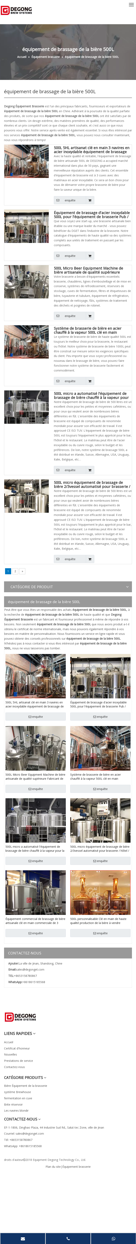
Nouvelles (10, 1054)
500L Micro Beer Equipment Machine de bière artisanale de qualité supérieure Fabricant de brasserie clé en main (88, 270)
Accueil (8, 1042)
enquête (64, 200)
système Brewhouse (17, 1092)
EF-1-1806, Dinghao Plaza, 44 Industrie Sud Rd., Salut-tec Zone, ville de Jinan (54, 1127)
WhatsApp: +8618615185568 (23, 1146)
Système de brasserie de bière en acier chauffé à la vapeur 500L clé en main (87, 330)
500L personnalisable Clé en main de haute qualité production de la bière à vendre (98, 921)
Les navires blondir (16, 1110)
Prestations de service (18, 1061)
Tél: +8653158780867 (18, 1140)
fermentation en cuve (18, 1098)
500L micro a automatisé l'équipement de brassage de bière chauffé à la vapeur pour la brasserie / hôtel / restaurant (91, 395)
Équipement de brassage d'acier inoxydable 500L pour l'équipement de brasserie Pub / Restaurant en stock (92, 215)
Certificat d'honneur (17, 1048)
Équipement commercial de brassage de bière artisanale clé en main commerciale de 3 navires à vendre (35, 921)
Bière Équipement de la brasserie (25, 1086)
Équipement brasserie (76, 1167)
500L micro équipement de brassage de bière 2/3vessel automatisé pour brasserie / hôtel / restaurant (92, 484)
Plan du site (53, 1167)
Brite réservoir (13, 1104)
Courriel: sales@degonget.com (24, 1133)
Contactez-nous (14, 1067)
